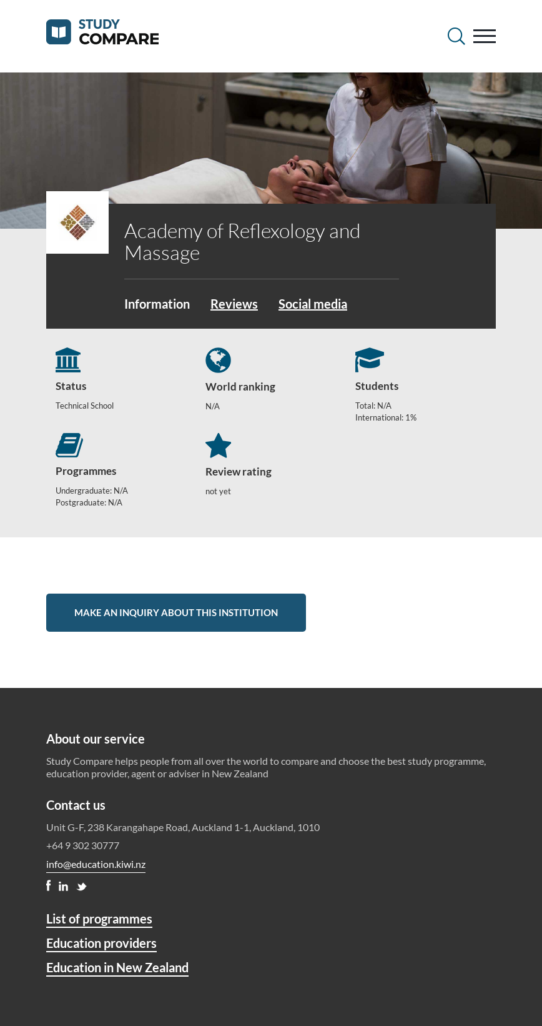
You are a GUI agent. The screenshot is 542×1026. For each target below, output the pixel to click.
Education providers (101, 942)
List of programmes (99, 918)
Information (157, 303)
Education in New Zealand (117, 967)
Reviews (234, 303)
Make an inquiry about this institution (176, 612)
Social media (312, 303)
